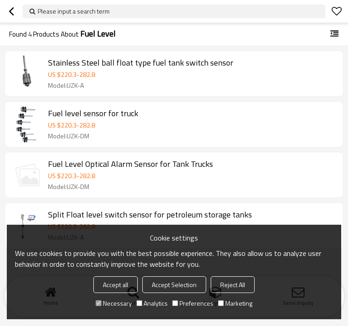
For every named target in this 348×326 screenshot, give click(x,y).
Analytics (152, 303)
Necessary (114, 303)
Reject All (232, 284)
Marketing (235, 303)
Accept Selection (174, 284)
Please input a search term (74, 11)
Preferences (192, 303)
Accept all (115, 284)
